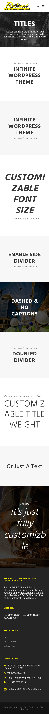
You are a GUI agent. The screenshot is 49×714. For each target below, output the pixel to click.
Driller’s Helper (10, 642)
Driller (6, 637)
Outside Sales (9, 646)
